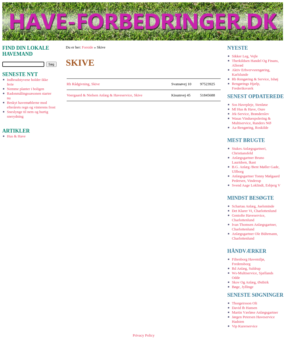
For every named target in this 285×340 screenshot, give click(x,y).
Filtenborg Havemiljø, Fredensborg (248, 261)
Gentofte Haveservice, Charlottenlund (248, 217)
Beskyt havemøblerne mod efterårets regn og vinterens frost (31, 104)
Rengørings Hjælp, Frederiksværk (246, 85)
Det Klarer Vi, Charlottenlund (254, 211)
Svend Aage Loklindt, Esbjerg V (256, 185)
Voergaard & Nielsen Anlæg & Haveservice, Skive (104, 95)
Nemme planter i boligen (25, 89)
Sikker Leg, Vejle (245, 56)
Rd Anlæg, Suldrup (246, 268)
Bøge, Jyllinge (242, 287)
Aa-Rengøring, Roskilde (250, 127)
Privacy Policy (144, 335)
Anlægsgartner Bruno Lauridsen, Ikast (248, 160)
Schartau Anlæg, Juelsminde (253, 206)
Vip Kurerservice (244, 326)
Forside (87, 47)
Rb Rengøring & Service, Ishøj (255, 79)
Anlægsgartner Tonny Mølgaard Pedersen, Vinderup (256, 178)
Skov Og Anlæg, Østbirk (250, 282)
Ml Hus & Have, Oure (248, 109)
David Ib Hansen (244, 308)
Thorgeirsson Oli (244, 303)
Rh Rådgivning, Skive (83, 84)
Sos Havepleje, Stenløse (250, 104)
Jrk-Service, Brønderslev (250, 114)
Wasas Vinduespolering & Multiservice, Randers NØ (251, 120)
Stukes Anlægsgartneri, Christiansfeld (249, 150)
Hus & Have (16, 136)
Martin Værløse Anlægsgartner (255, 312)
